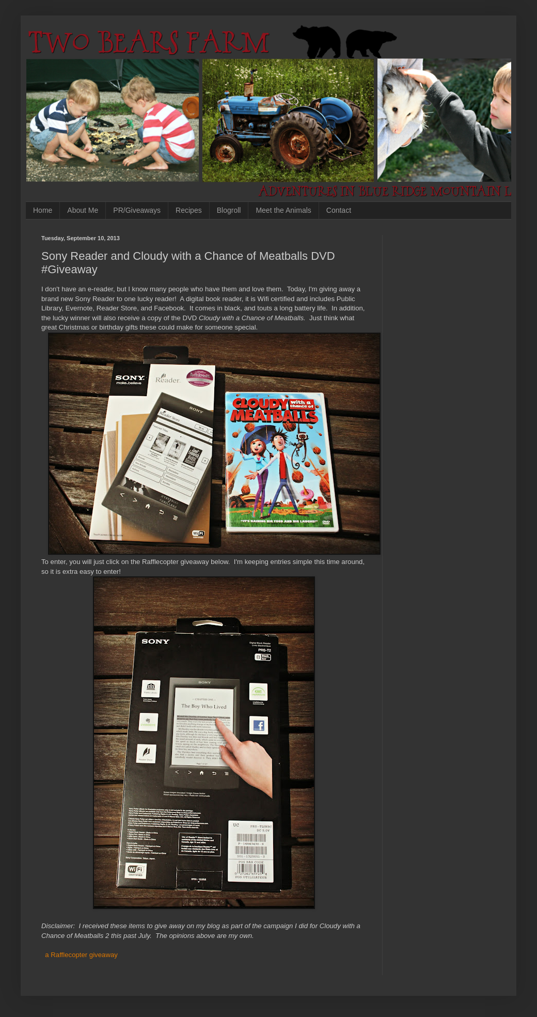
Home (42, 210)
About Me (82, 210)
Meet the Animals (283, 210)
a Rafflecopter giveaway (81, 955)
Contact (338, 210)
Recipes (189, 210)
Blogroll (229, 210)
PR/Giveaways (137, 210)
